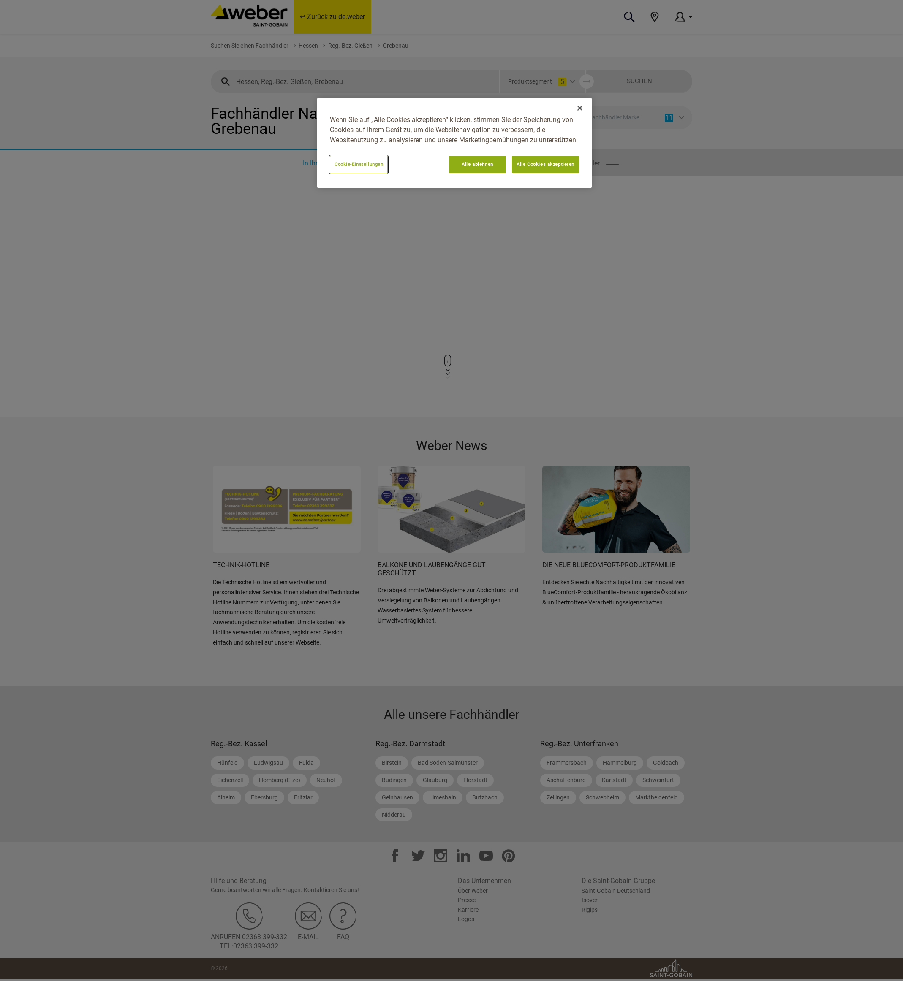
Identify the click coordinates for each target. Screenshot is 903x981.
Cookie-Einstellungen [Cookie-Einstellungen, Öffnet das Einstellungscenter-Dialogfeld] (359, 164)
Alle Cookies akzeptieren (545, 164)
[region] (454, 143)
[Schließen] (580, 108)
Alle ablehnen (477, 164)
